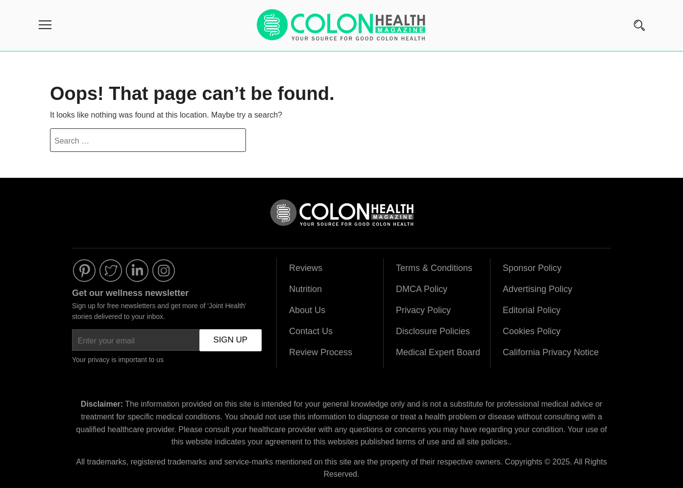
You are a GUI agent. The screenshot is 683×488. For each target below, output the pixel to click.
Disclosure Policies (433, 331)
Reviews (305, 268)
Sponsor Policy (532, 268)
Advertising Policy (537, 289)
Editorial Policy (532, 310)
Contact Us (311, 331)
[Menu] (45, 27)
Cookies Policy (532, 331)
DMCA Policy (421, 289)
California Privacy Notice (551, 352)
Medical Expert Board (438, 352)
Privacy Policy (423, 310)
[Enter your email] (167, 340)
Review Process (320, 352)
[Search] (639, 13)
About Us (307, 310)
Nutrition (305, 289)
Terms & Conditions (434, 268)
